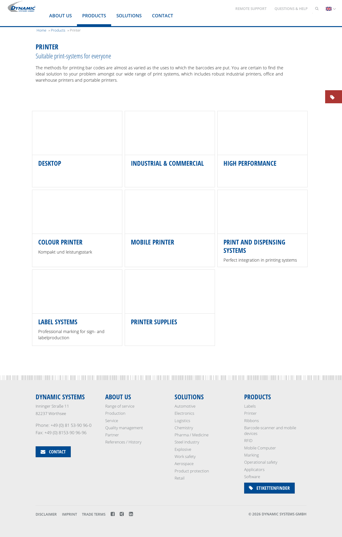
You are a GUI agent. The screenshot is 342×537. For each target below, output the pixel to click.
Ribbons (251, 420)
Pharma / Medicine (192, 435)
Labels (250, 406)
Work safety (185, 456)
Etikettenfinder (269, 488)
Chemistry (184, 427)
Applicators (254, 469)
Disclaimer (46, 514)
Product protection (192, 471)
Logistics (182, 420)
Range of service (119, 406)
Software (252, 476)
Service (111, 420)
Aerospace (184, 463)
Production (115, 413)
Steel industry (187, 442)
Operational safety (260, 462)
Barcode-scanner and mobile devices (270, 430)
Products (94, 16)
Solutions (129, 16)
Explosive (183, 449)
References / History (123, 442)
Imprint (69, 514)
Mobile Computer (260, 448)
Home (41, 30)
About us (60, 16)
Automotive (185, 406)
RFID (248, 440)
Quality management (124, 427)
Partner (112, 435)
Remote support (250, 8)
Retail (180, 478)
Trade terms (93, 514)
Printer (250, 413)
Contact (162, 16)
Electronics (184, 413)
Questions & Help (291, 8)
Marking (251, 455)
